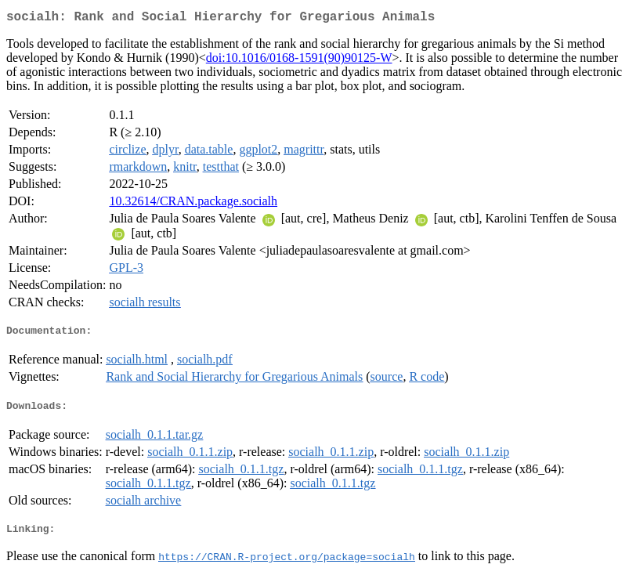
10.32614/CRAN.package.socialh (193, 204)
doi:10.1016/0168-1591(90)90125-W (299, 60)
